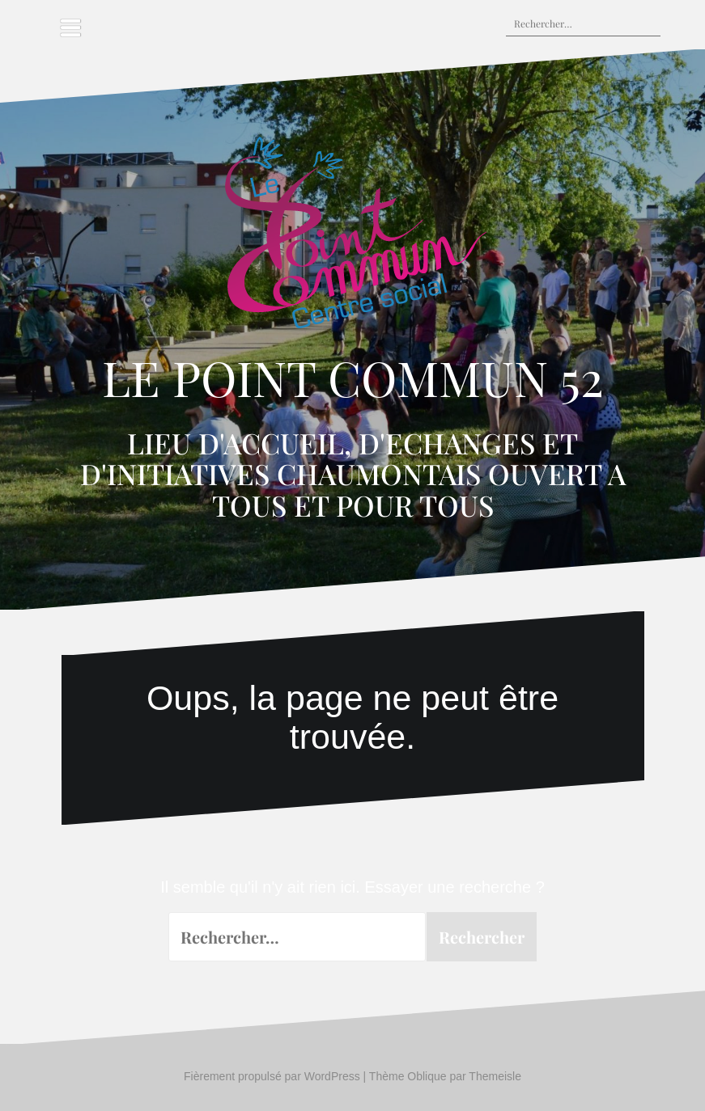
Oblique (426, 1076)
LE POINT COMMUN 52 (353, 376)
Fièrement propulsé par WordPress (272, 1076)
